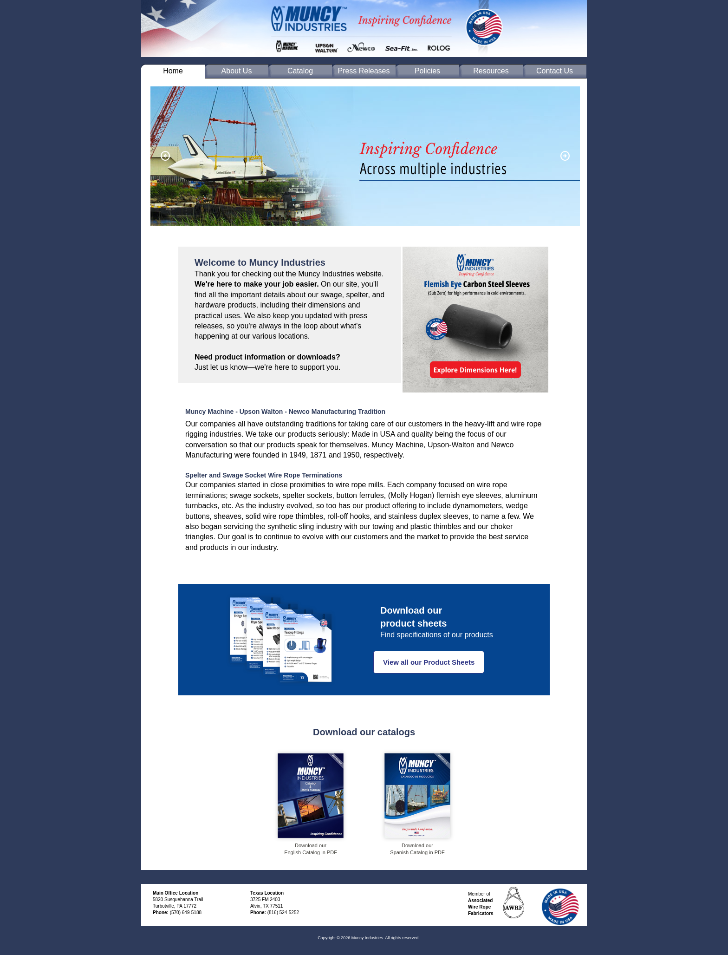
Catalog (300, 71)
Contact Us (554, 71)
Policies (427, 71)
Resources (490, 71)
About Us (236, 71)
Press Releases (364, 71)
